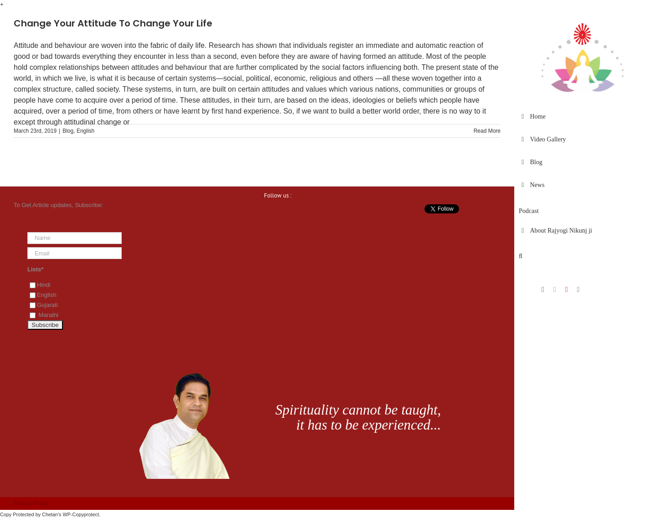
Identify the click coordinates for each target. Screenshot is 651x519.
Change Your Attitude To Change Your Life (113, 23)
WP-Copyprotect (81, 514)
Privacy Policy (31, 503)
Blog (67, 131)
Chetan (50, 514)
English (85, 131)
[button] (582, 256)
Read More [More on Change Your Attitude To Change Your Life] (487, 131)
